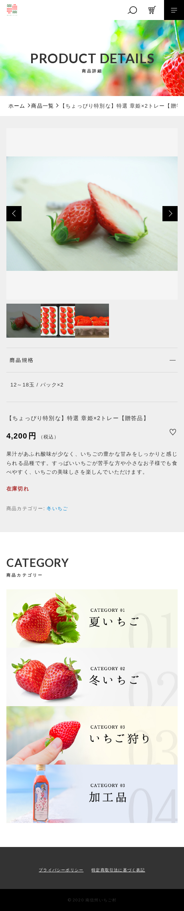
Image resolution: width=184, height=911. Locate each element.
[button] (14, 213)
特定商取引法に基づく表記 (118, 870)
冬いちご (57, 508)
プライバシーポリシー (61, 870)
